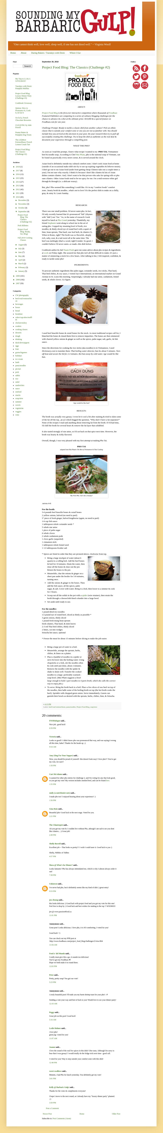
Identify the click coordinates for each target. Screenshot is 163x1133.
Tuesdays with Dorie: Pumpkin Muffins (23, 87)
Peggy (51, 1012)
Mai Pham (80, 154)
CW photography (22, 295)
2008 (18, 280)
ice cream (19, 359)
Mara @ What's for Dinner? (61, 865)
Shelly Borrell (55, 844)
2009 (18, 276)
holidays (18, 356)
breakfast (18, 314)
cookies (18, 326)
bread (17, 311)
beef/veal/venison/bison (57, 707)
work (46, 253)
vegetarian (19, 408)
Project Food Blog (50, 113)
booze (17, 307)
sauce (17, 388)
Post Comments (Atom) (62, 1118)
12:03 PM (53, 966)
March (21, 263)
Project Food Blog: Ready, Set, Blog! (24, 231)
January (21, 271)
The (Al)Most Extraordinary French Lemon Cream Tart (23, 142)
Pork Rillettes (23, 225)
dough (17, 336)
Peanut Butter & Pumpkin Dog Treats (23, 133)
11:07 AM (53, 1038)
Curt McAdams (55, 774)
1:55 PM (52, 784)
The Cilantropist (56, 825)
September (22, 211)
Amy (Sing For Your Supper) (61, 755)
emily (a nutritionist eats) (59, 793)
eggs (17, 346)
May (20, 256)
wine (17, 415)
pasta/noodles (71, 707)
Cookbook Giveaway (23, 103)
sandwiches (19, 385)
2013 (18, 185)
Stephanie (52, 223)
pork (17, 372)
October (21, 208)
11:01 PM (53, 915)
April (20, 260)
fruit (17, 349)
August (21, 245)
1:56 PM (52, 800)
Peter (51, 975)
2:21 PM (52, 816)
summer (18, 402)
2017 (18, 170)
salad (17, 382)
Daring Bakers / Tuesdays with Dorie (48, 53)
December (22, 200)
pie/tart (18, 369)
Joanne (52, 1047)
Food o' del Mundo (57, 953)
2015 (18, 178)
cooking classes (21, 329)
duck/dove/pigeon (22, 343)
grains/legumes (21, 352)
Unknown (53, 884)
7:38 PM (52, 875)
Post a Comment (52, 1108)
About (23, 53)
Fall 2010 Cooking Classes (25, 239)
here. (108, 780)
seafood (18, 392)
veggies (18, 411)
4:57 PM (52, 856)
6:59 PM (52, 728)
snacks (17, 395)
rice (16, 379)
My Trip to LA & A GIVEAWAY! (22, 80)
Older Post (116, 1114)
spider (84, 595)
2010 (18, 197)
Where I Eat (75, 53)
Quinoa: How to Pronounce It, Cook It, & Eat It (23, 110)
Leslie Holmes (55, 1028)
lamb (17, 362)
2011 (18, 193)
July (20, 248)
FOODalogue (54, 721)
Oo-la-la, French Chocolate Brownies (23, 119)
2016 (18, 174)
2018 (18, 167)
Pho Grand (62, 220)
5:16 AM (52, 1020)
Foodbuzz (113, 113)
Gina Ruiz (53, 809)
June (20, 252)
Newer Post (47, 1114)
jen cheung (53, 900)
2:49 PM (52, 835)
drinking (18, 339)
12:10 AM (53, 1004)
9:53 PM (52, 891)
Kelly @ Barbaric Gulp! (59, 1087)
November (22, 204)
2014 (18, 182)
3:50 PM (52, 1103)
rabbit (17, 375)
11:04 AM (53, 945)
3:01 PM (52, 1078)
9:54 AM (52, 747)
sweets (17, 405)
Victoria (52, 737)
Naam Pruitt (69, 250)
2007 (18, 283)
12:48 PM (53, 1062)
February (22, 267)
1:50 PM (52, 765)
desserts (18, 333)
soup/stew (93, 707)
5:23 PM (52, 982)
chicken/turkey (21, 323)
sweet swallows (55, 1071)
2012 (18, 189)
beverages (19, 304)
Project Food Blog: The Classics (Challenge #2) (76, 67)
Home (13, 53)
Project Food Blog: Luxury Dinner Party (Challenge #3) (23, 95)
